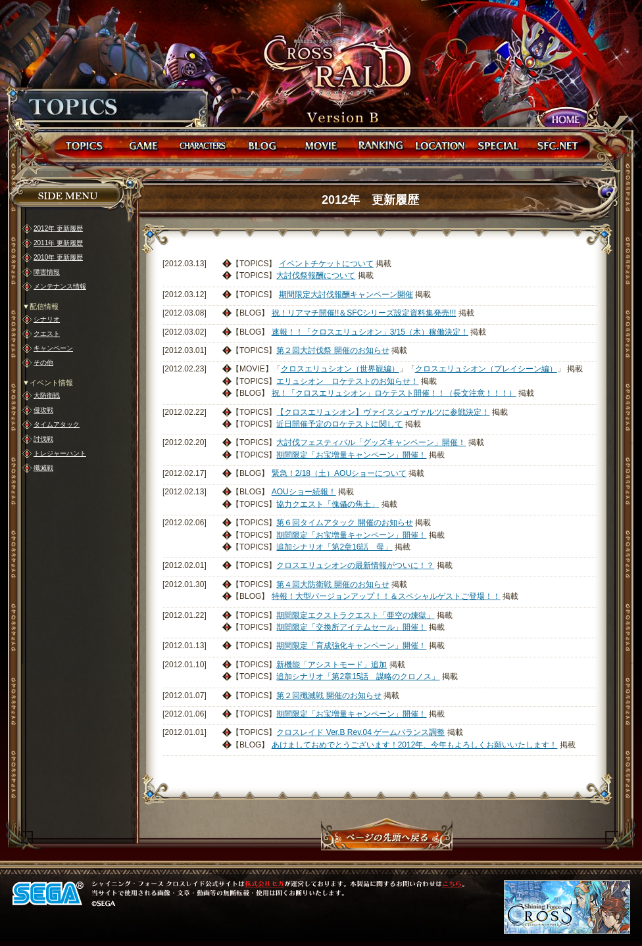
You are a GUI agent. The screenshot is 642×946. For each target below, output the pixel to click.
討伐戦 (43, 438)
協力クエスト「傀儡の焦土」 (327, 504)
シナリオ (47, 319)
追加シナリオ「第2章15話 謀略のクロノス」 (357, 676)
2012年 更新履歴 (58, 228)
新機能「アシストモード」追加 (331, 664)
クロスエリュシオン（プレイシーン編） (486, 368)
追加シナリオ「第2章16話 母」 (334, 547)
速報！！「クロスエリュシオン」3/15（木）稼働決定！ (370, 332)
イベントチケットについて (326, 263)
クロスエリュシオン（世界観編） (340, 368)
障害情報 (47, 271)
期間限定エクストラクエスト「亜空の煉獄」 (355, 615)
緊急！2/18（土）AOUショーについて (339, 473)
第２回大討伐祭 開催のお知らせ (332, 350)
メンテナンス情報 (60, 286)
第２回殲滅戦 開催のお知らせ (328, 695)
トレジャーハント (60, 453)
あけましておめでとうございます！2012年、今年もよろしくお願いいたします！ (415, 744)
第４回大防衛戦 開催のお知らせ (332, 584)
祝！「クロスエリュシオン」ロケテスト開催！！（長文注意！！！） (394, 393)
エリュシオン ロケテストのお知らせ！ (347, 381)
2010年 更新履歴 (58, 257)
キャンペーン (53, 348)
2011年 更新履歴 (58, 243)
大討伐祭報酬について (315, 275)
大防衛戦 (47, 395)
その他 (43, 362)
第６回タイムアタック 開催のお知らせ (344, 522)
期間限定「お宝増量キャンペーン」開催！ (351, 455)
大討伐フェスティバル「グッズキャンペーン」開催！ (371, 442)
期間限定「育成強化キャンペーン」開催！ (351, 645)
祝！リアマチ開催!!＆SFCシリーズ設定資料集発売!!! (364, 313)
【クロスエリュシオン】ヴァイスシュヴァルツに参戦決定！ (382, 412)
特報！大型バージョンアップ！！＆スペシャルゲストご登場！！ (386, 596)
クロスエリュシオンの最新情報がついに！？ (355, 565)
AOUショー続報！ (304, 491)
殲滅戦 (43, 467)
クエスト (47, 333)
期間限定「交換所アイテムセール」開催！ (351, 627)
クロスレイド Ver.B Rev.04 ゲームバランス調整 (360, 732)
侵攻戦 (43, 410)
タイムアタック (57, 424)
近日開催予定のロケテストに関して (339, 424)
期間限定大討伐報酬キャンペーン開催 (346, 294)
